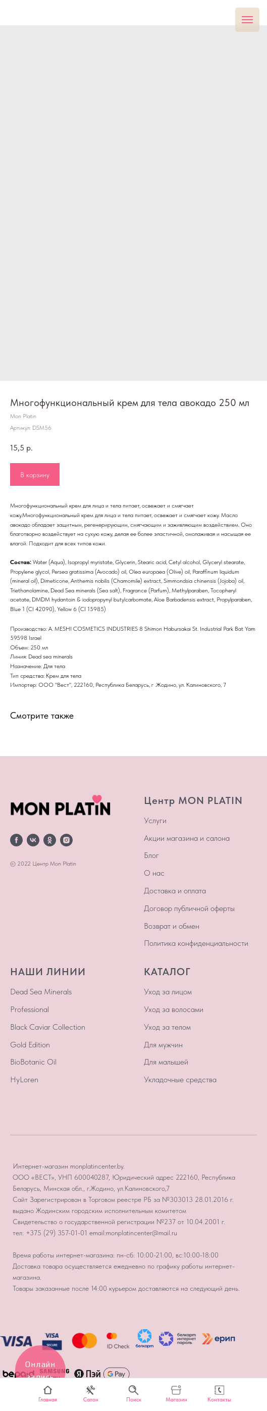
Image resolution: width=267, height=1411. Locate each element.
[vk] (33, 840)
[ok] (49, 840)
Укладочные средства (180, 1079)
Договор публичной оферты (189, 908)
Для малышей (166, 1062)
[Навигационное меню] (247, 19)
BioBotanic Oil (33, 1062)
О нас (154, 873)
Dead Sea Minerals (41, 991)
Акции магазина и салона (187, 838)
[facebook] (16, 840)
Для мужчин (163, 1044)
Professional (29, 1009)
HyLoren (24, 1079)
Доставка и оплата (175, 890)
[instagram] (66, 840)
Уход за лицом (168, 991)
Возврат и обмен (171, 926)
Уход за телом (167, 1027)
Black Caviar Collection (47, 1027)
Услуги (155, 820)
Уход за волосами (173, 1009)
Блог (151, 855)
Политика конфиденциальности (196, 943)
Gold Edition (30, 1044)
